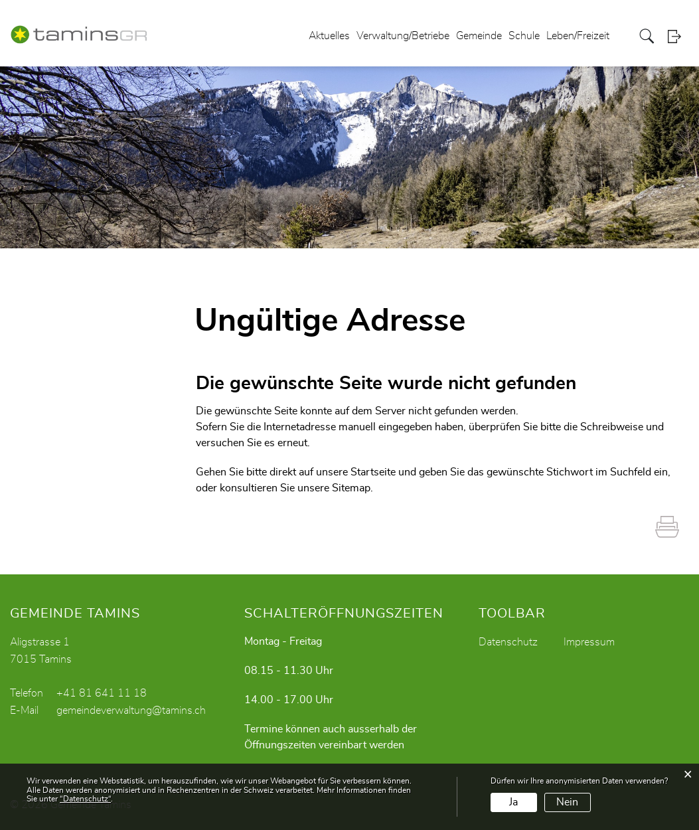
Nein (567, 802)
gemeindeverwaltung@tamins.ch (131, 710)
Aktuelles (329, 36)
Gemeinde (479, 36)
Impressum (589, 642)
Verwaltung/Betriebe (402, 36)
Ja (513, 802)
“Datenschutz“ (85, 799)
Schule (524, 36)
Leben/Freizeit (577, 36)
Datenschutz (508, 642)
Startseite (373, 472)
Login (678, 36)
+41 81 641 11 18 (101, 693)
